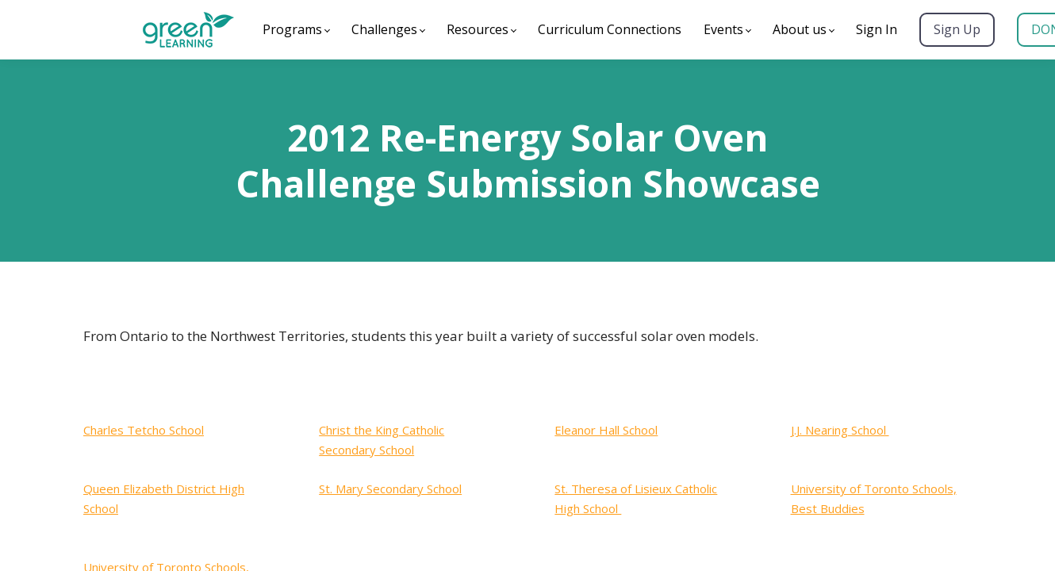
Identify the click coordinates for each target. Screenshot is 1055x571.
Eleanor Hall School (606, 430)
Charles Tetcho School (143, 430)
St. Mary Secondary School (390, 488)
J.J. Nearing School (840, 430)
